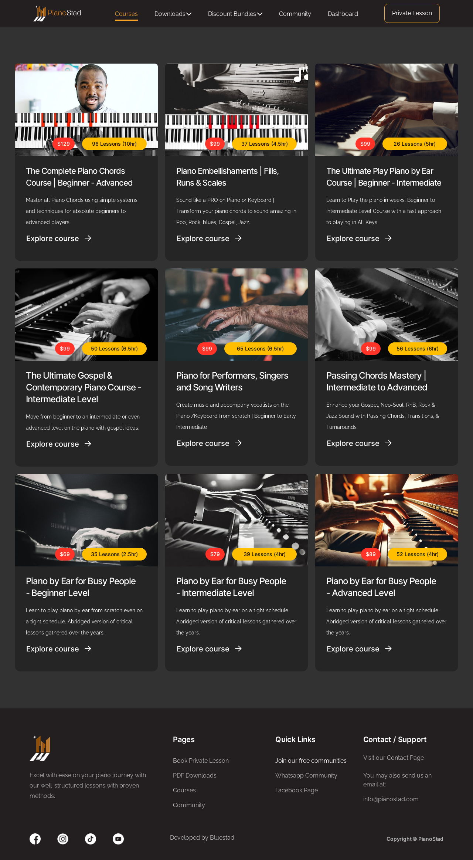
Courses (126, 13)
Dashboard (343, 13)
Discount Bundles (235, 13)
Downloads (173, 13)
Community (295, 13)
